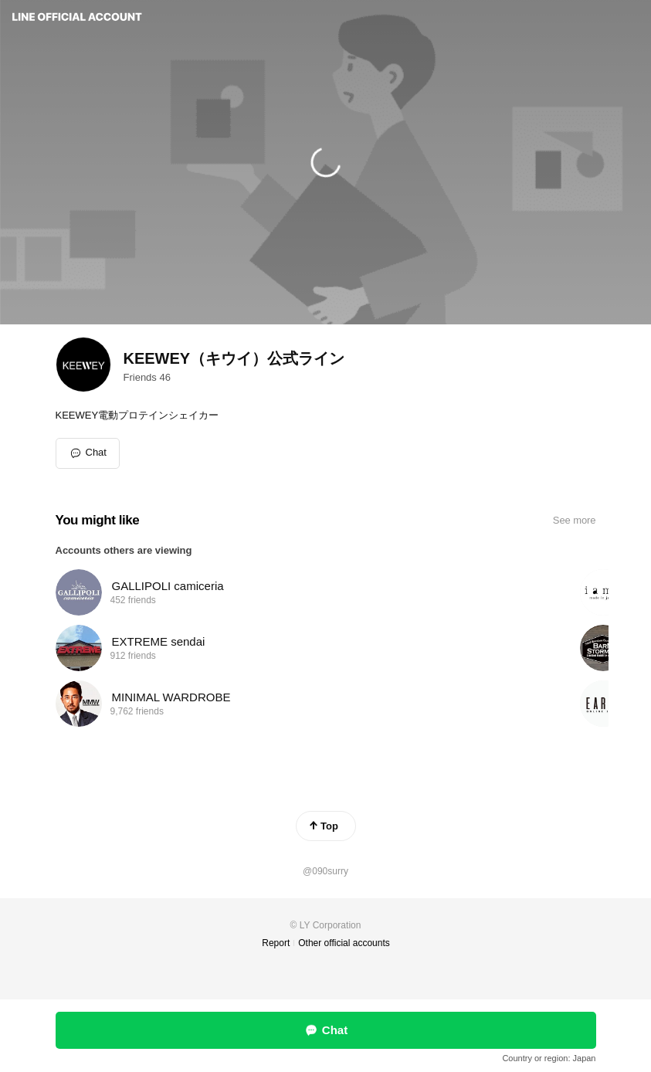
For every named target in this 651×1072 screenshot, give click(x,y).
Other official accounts (344, 943)
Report (276, 943)
